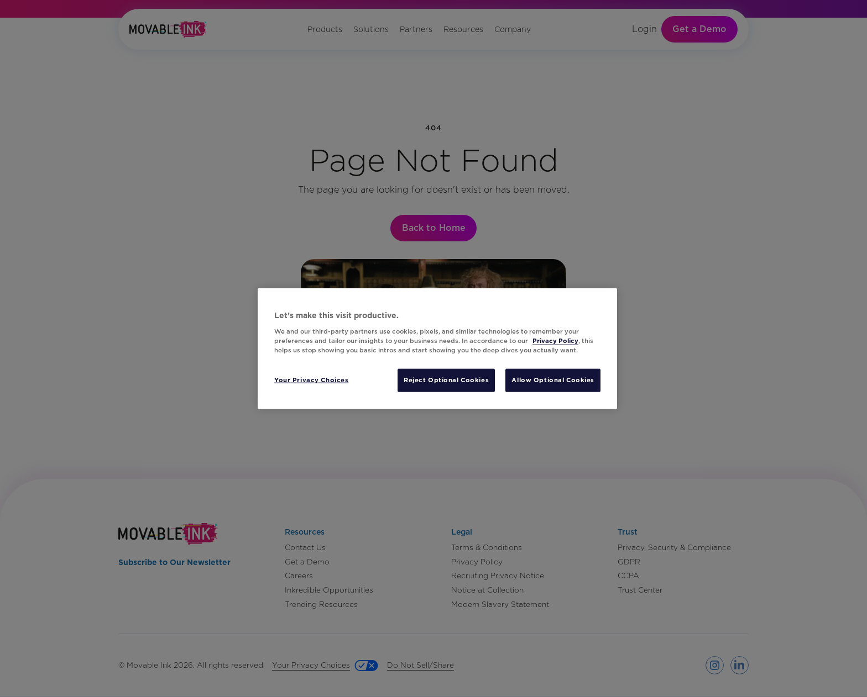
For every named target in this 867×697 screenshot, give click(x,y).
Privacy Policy (555, 340)
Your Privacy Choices (311, 379)
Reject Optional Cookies (446, 379)
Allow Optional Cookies (552, 379)
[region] (437, 348)
